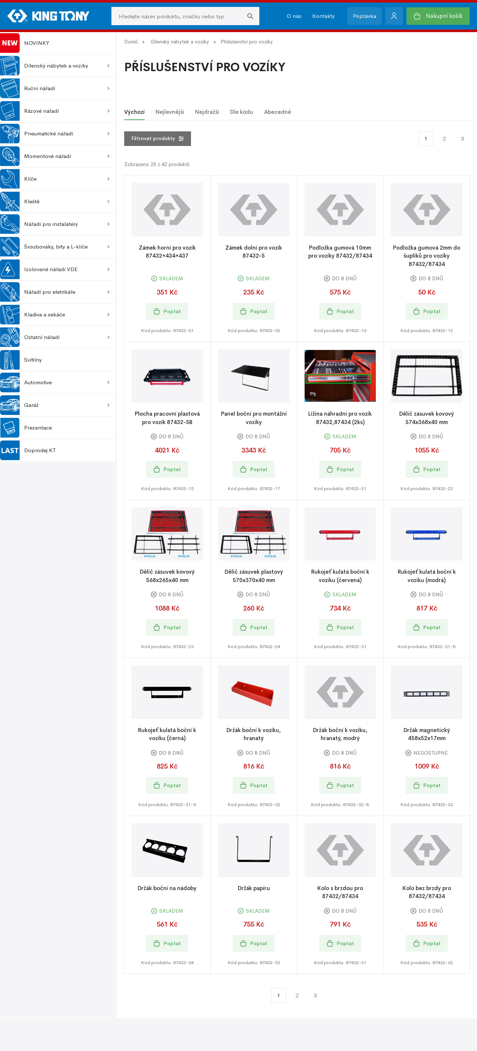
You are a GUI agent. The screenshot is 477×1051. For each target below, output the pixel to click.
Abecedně (277, 111)
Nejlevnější (170, 111)
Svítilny (21, 360)
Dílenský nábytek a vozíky (180, 41)
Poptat (167, 311)
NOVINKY (24, 43)
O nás (294, 15)
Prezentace (26, 428)
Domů (131, 41)
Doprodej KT (28, 450)
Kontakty (323, 15)
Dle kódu (241, 111)
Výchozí (134, 111)
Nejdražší (207, 111)
